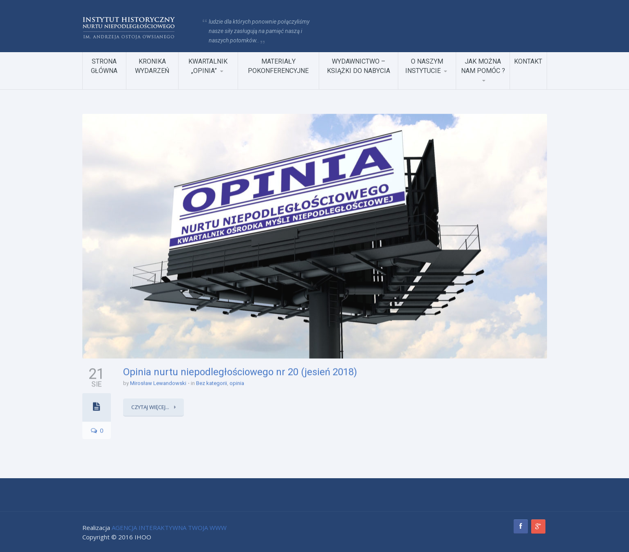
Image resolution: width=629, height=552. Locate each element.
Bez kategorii (211, 383)
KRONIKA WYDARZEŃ (152, 65)
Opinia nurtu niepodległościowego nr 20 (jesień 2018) (240, 371)
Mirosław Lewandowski (158, 383)
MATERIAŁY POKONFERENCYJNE (278, 65)
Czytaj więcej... (150, 406)
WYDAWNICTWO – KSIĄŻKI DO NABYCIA (358, 65)
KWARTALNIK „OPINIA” (207, 65)
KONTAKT (528, 61)
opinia (237, 383)
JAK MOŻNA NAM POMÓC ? (483, 65)
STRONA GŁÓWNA (104, 65)
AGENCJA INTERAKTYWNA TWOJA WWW (169, 527)
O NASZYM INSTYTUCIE (424, 65)
